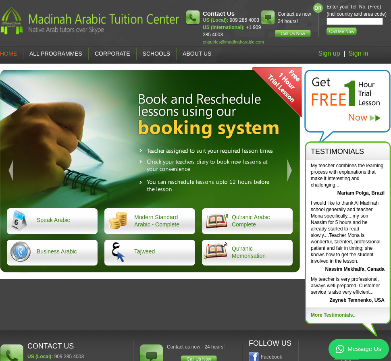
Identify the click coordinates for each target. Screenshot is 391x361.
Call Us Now (293, 33)
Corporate (112, 53)
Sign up (329, 53)
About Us (197, 53)
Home (8, 53)
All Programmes (55, 53)
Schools (156, 53)
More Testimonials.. (333, 315)
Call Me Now (341, 31)
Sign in (358, 53)
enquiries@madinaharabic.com (233, 41)
